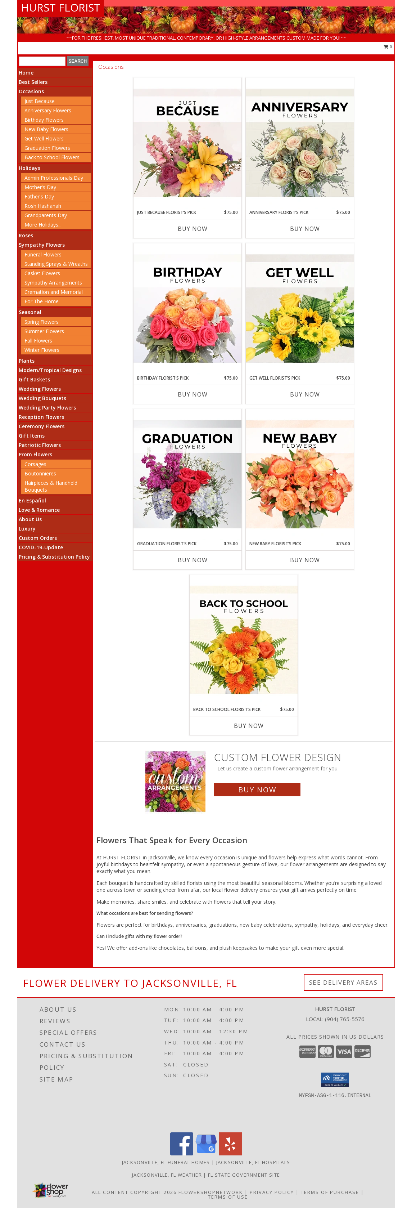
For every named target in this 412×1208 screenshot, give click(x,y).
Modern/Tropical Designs (50, 370)
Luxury (27, 528)
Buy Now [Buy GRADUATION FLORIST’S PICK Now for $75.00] (193, 560)
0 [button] (388, 46)
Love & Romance (39, 509)
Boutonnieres (40, 473)
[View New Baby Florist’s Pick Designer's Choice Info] (300, 474)
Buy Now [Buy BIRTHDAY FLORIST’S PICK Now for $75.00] (193, 394)
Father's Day (39, 196)
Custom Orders (38, 537)
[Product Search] (42, 61)
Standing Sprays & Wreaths (56, 263)
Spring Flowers (41, 321)
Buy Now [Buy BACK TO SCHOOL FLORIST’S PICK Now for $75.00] (249, 726)
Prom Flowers (35, 454)
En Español (32, 500)
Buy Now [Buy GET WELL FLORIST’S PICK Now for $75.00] (305, 394)
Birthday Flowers (44, 119)
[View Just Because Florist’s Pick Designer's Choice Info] (187, 143)
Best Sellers (33, 82)
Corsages (35, 464)
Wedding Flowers (40, 388)
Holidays (29, 168)
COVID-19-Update (41, 547)
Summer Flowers (44, 331)
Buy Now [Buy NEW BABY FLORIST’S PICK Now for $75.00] (305, 560)
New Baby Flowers (46, 129)
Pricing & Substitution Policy (54, 556)
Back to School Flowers (52, 157)
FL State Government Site (244, 1175)
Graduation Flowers (47, 147)
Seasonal (30, 312)
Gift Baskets (34, 379)
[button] (335, 1080)
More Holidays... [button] (43, 224)
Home (26, 72)
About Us (30, 519)
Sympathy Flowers (42, 244)
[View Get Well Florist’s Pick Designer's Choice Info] (300, 309)
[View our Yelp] (230, 1153)
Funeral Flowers (43, 254)
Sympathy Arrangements (53, 282)
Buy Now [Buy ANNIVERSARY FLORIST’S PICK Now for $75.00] (305, 229)
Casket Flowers (42, 273)
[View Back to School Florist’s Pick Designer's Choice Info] (244, 640)
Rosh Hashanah (42, 205)
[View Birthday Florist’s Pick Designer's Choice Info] (187, 309)
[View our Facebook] (181, 1153)
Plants (27, 360)
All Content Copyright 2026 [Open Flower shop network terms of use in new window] (134, 1192)
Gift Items (32, 435)
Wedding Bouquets (42, 398)
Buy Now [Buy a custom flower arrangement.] (257, 790)
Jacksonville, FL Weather (167, 1175)
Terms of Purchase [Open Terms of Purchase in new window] (330, 1192)
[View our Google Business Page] (206, 1153)
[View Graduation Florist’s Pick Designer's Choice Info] (187, 474)
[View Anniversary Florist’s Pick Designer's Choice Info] (300, 143)
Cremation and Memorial (53, 291)
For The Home (41, 301)
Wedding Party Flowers (47, 407)
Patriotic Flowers (40, 445)
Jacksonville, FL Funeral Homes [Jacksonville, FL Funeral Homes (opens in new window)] (166, 1162)
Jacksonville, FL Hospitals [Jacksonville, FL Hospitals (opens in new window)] (253, 1162)
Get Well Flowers (44, 138)
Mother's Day (40, 187)
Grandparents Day (45, 215)
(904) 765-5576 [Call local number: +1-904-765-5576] (345, 1019)
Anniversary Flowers (47, 110)
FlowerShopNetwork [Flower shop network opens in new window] (210, 1192)
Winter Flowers (41, 349)
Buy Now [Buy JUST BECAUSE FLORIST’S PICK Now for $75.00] (193, 229)
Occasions (31, 91)
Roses (26, 235)
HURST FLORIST (60, 7)
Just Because (39, 101)
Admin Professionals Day (53, 177)
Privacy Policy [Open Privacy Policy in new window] (272, 1192)
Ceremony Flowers (41, 426)
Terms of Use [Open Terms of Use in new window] (228, 1197)
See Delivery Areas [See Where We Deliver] (343, 982)
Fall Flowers (38, 340)
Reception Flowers (41, 416)
